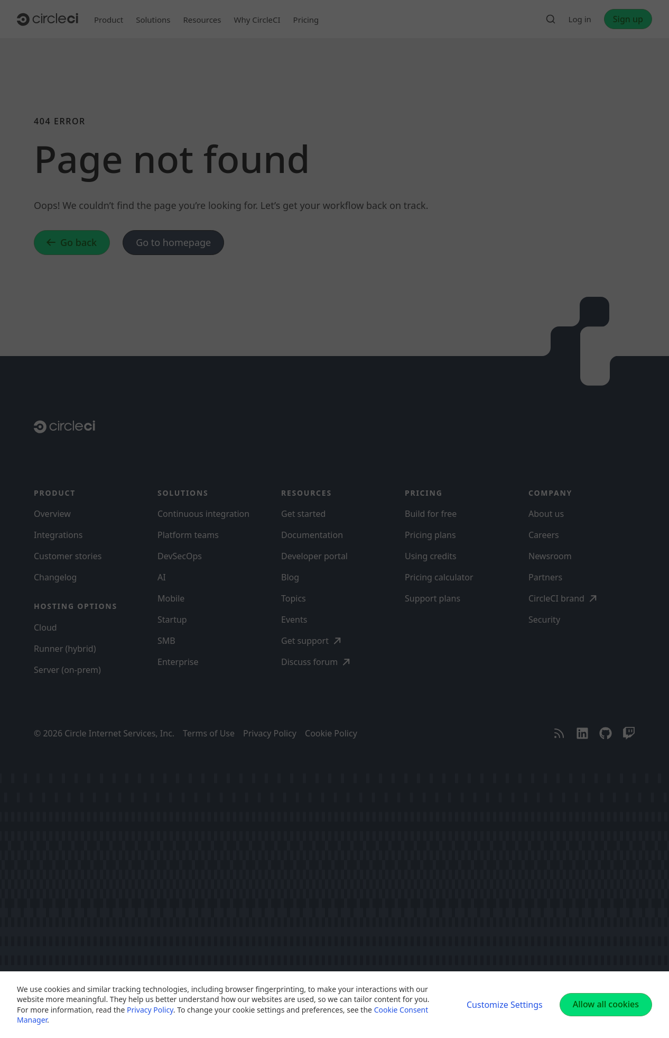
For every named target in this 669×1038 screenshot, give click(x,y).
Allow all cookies (606, 1004)
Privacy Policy (150, 1010)
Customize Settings (505, 1004)
